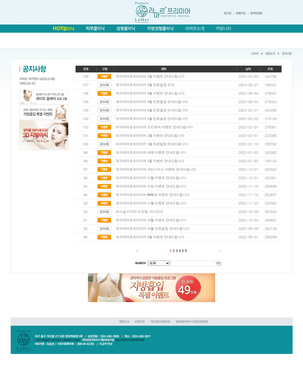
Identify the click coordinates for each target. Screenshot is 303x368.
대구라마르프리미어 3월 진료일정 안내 (145, 85)
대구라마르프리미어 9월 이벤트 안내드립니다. (150, 93)
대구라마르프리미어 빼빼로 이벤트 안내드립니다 (152, 195)
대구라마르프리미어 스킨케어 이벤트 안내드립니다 (154, 127)
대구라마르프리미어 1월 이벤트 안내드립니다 (150, 161)
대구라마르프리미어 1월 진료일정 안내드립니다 (152, 144)
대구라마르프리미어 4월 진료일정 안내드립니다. (152, 110)
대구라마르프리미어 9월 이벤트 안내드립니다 (150, 237)
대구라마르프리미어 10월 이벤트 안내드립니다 (151, 220)
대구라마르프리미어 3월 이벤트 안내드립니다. (150, 76)
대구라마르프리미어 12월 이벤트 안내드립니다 (151, 178)
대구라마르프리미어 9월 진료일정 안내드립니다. (152, 102)
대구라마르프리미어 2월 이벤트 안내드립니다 (150, 136)
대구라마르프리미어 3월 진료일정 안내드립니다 (152, 119)
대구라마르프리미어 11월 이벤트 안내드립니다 (151, 203)
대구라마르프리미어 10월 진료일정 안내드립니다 (152, 228)
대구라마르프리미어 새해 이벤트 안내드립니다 (151, 152)
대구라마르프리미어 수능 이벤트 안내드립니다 (151, 186)
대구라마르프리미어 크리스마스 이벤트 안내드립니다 (156, 169)
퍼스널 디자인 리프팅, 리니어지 (139, 212)
